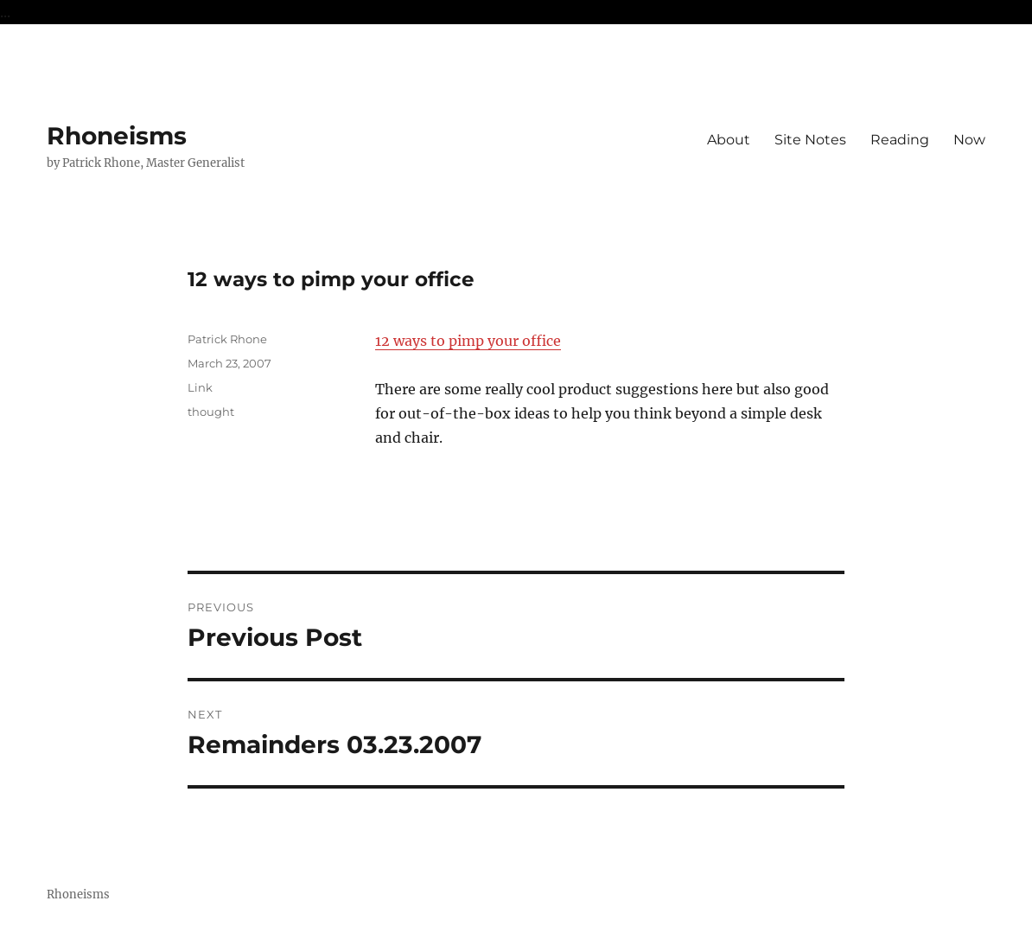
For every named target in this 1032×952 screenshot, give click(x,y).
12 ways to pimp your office (468, 340)
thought (211, 411)
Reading (899, 139)
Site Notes (810, 139)
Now (969, 139)
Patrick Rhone (227, 339)
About (728, 139)
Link (200, 387)
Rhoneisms (117, 135)
